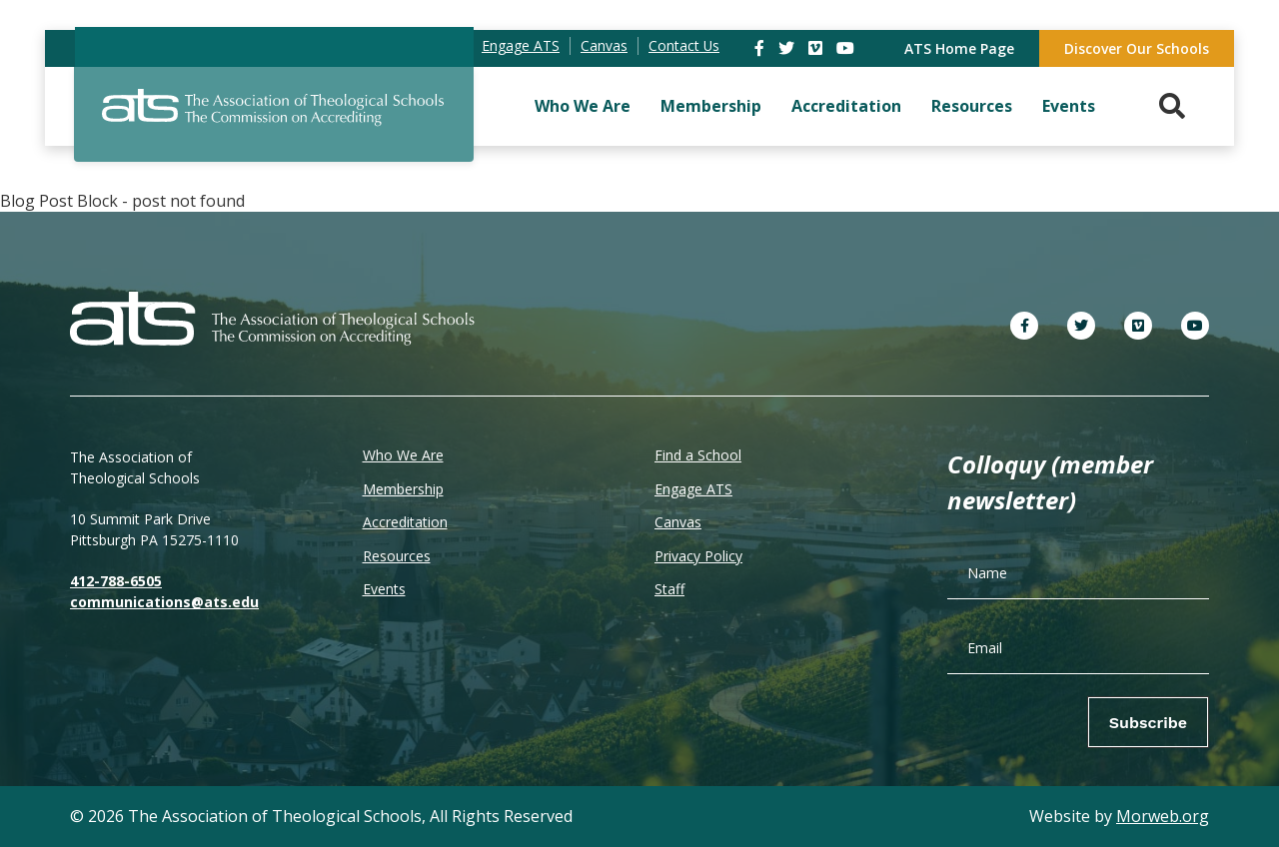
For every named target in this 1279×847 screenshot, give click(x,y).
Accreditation (846, 106)
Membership (710, 106)
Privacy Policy (698, 555)
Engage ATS (693, 488)
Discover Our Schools (1136, 48)
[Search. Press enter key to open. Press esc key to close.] (1172, 106)
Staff (669, 588)
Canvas (677, 521)
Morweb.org (1162, 816)
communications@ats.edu (164, 601)
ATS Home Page (959, 48)
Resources (971, 106)
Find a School (697, 454)
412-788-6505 (116, 580)
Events (1068, 106)
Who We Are (583, 106)
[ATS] (274, 119)
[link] (761, 48)
